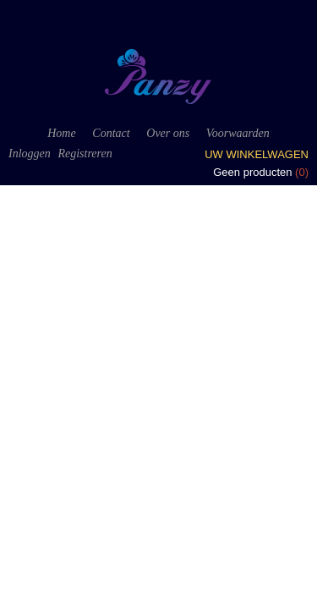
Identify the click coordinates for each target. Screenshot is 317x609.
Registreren (84, 153)
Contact (110, 133)
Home (61, 133)
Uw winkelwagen (257, 154)
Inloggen (29, 153)
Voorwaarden (238, 133)
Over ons (167, 133)
